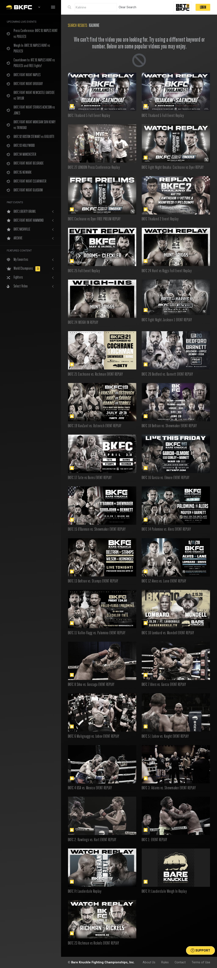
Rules (165, 962)
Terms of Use (201, 962)
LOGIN (203, 7)
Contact (180, 962)
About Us (149, 962)
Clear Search (127, 7)
